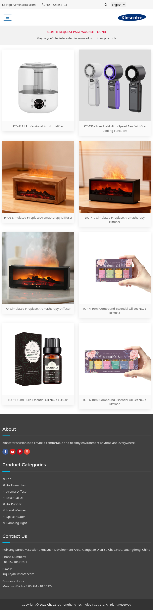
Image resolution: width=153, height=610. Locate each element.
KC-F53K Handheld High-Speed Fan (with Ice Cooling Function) (115, 128)
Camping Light (16, 523)
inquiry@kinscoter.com (21, 5)
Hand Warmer (16, 510)
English (117, 5)
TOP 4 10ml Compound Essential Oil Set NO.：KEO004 (114, 310)
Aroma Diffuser (17, 491)
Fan (8, 479)
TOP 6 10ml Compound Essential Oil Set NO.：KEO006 (114, 402)
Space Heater (15, 517)
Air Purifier (14, 504)
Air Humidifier (16, 485)
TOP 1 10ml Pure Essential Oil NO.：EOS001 (38, 400)
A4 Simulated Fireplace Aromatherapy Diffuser (38, 308)
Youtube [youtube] (13, 452)
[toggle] (7, 18)
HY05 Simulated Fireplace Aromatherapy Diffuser (38, 217)
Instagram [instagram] (27, 452)
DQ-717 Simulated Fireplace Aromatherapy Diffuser (115, 219)
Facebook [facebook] (5, 452)
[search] (106, 4)
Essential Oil (14, 498)
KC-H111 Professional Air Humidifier (38, 126)
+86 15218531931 (57, 5)
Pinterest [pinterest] (20, 452)
